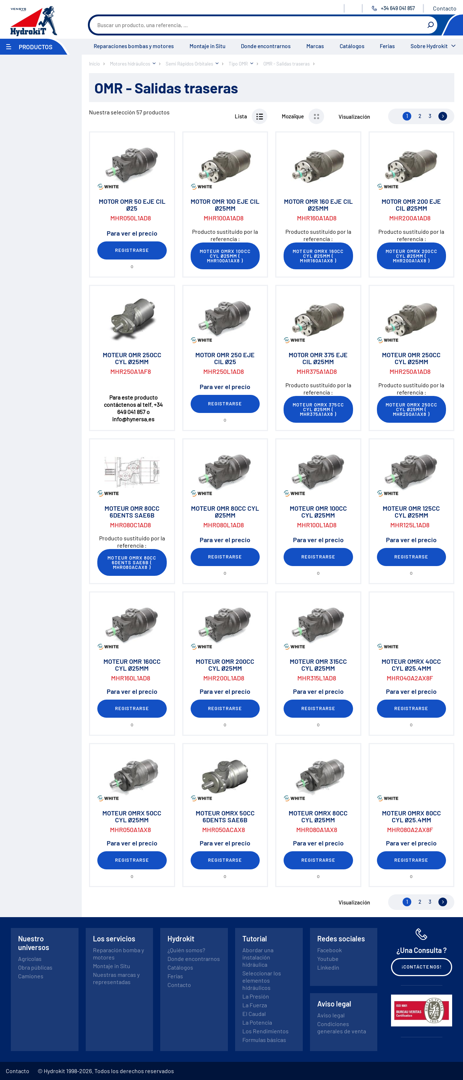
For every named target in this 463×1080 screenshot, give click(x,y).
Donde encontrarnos (265, 46)
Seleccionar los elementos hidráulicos (261, 980)
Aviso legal (331, 1015)
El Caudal (254, 1013)
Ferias (387, 46)
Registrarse (132, 250)
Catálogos (352, 46)
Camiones (30, 976)
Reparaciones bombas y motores (134, 46)
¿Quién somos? (186, 949)
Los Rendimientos (265, 1031)
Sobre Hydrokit (429, 46)
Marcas (315, 46)
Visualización (354, 116)
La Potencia (257, 1022)
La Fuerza (254, 1004)
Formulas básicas (264, 1039)
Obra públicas (35, 967)
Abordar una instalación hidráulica (257, 957)
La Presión (255, 996)
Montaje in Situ (207, 46)
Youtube (328, 958)
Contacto (444, 8)
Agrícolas (30, 958)
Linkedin (328, 967)
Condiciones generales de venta (341, 1027)
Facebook (329, 949)
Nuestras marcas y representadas (116, 978)
